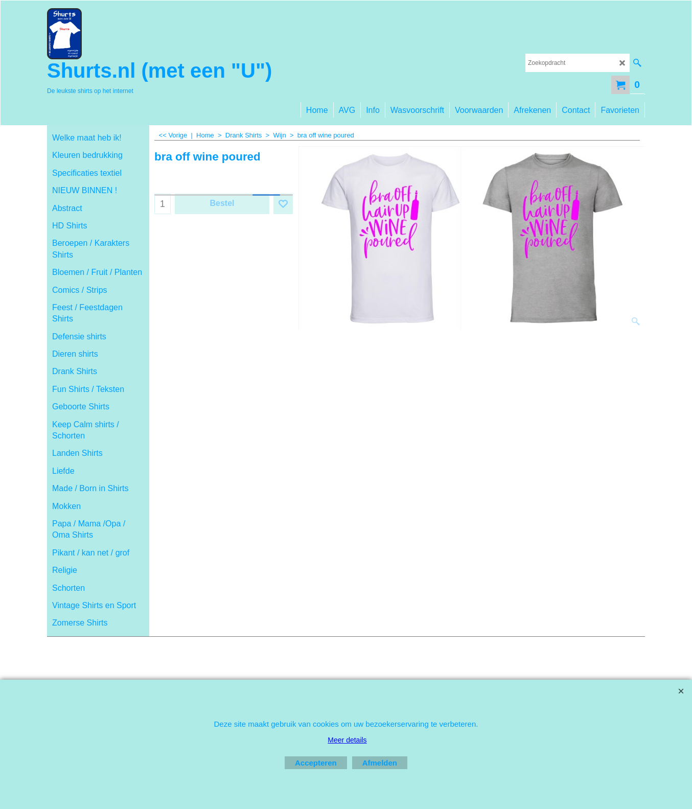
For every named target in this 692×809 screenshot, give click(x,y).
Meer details (347, 740)
